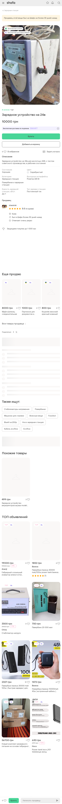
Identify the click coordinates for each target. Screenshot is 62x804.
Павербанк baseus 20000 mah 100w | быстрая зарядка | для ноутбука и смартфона (15, 687)
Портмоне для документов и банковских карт (29, 313)
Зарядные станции (11, 10)
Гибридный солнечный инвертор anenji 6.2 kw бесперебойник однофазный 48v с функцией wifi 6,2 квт (15, 573)
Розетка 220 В (33, 179)
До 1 (4, 194)
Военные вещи (36, 416)
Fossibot (52, 416)
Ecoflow (26, 429)
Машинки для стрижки (14, 416)
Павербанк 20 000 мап (42, 627)
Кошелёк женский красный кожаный (50, 313)
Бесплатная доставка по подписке (31, 128)
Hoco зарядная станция (33, 422)
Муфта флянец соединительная (9, 313)
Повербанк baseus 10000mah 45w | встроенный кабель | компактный (45, 690)
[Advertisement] (31, 251)
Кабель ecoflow (11, 429)
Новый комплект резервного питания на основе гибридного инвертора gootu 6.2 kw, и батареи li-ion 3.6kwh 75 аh (16, 745)
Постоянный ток (34, 191)
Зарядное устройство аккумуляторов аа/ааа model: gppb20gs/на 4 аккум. (14, 504)
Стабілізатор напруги (11, 633)
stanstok (12, 205)
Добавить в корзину (31, 144)
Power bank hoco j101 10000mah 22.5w (41, 751)
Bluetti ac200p (10, 422)
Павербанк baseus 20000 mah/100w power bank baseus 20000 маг (45, 571)
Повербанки (40, 409)
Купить (31, 136)
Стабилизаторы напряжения (16, 409)
